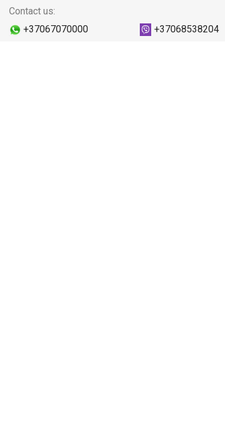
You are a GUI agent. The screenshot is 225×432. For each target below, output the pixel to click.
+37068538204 (186, 29)
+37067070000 (55, 29)
